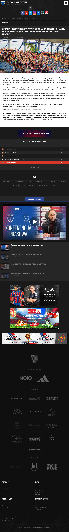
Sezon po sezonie (39, 509)
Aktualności (28, 18)
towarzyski (7, 182)
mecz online (43, 185)
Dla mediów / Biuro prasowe (42, 490)
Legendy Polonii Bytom (40, 507)
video (54, 185)
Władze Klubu (38, 487)
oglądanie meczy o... (28, 185)
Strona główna (16, 18)
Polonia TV (4, 487)
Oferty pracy (38, 494)
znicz (15, 185)
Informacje (37, 485)
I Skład (3, 505)
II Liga (3, 504)
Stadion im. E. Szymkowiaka (42, 488)
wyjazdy (63, 182)
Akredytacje (38, 492)
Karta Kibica (5, 507)
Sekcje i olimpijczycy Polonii (9, 518)
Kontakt (4, 490)
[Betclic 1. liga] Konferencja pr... (34, 246)
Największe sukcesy (39, 504)
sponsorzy (19, 182)
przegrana (39, 182)
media (40, 529)
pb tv (29, 182)
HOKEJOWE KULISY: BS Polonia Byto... (34, 265)
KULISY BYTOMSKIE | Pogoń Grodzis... (34, 274)
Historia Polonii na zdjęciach (9, 517)
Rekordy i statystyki (39, 505)
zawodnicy (51, 182)
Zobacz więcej (34, 167)
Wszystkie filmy (34, 199)
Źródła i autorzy (6, 520)
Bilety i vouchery (6, 502)
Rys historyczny (38, 502)
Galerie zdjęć (5, 488)
